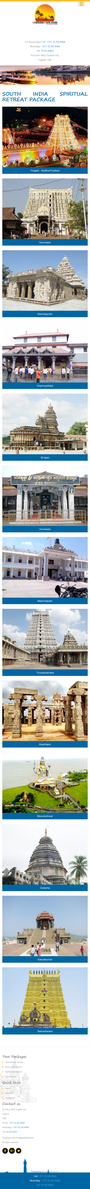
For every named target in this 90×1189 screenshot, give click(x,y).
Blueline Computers (50, 1171)
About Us (9, 1093)
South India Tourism (13, 1072)
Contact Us (10, 1098)
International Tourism (14, 1062)
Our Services (10, 1077)
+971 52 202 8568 (56, 42)
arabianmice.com (26, 1138)
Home (7, 1088)
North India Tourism (13, 1067)
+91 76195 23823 (45, 51)
